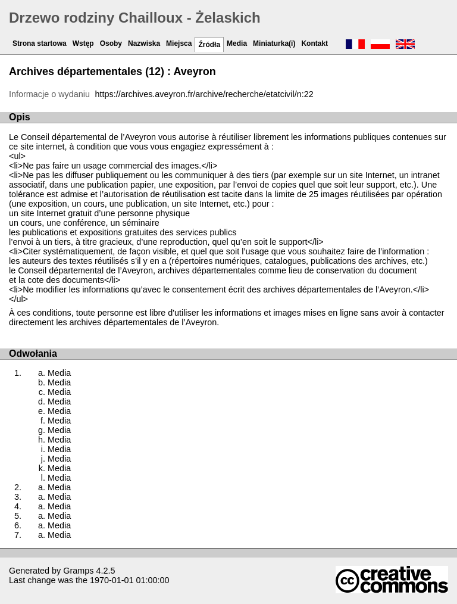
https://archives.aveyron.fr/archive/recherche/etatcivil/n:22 (204, 94)
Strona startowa (39, 43)
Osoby (111, 43)
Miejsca (179, 43)
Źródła (209, 45)
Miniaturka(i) (274, 43)
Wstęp (83, 43)
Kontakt (314, 43)
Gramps (78, 570)
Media (237, 43)
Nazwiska (144, 43)
